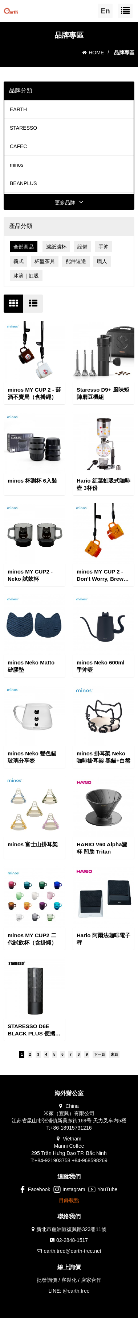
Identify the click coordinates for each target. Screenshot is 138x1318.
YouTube (102, 1189)
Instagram (69, 1189)
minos (16, 165)
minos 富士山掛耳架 (33, 844)
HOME (93, 52)
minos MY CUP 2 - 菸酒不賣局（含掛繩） (34, 393)
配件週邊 (76, 261)
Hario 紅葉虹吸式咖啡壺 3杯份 (103, 484)
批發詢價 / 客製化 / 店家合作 (69, 1280)
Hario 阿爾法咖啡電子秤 (103, 939)
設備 (82, 247)
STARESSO (23, 128)
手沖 (103, 247)
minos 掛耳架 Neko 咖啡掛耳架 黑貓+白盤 (103, 757)
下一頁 (99, 1054)
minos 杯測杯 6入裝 (32, 480)
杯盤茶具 (44, 261)
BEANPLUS (23, 183)
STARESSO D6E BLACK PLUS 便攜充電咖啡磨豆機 (34, 1030)
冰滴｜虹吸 (26, 276)
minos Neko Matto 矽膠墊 (31, 666)
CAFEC (18, 146)
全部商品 (23, 247)
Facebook (34, 1189)
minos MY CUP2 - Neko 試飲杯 (30, 575)
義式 (18, 261)
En (105, 11)
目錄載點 (69, 1200)
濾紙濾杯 (56, 247)
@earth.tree (75, 1291)
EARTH (18, 109)
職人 (102, 261)
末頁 (114, 1054)
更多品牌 (69, 202)
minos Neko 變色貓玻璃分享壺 (32, 757)
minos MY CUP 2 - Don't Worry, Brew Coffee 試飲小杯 (100, 575)
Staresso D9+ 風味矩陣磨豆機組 (103, 393)
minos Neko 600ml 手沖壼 (101, 666)
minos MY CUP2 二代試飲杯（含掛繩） (32, 939)
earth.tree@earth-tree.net (72, 1251)
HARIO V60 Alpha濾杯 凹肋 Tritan (102, 848)
